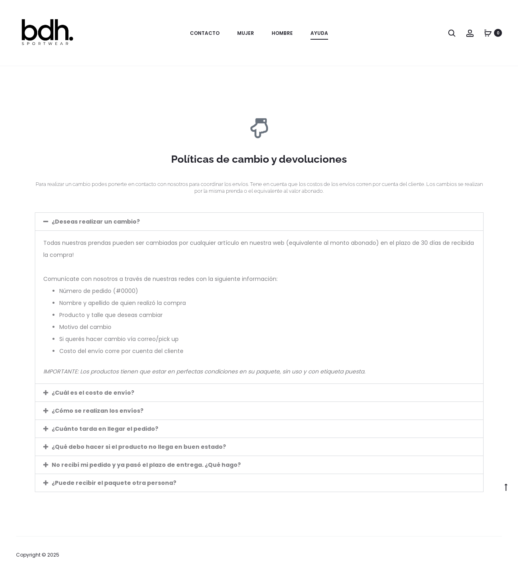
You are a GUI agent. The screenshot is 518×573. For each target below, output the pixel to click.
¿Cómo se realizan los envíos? (97, 411)
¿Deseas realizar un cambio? (96, 222)
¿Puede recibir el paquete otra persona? (114, 483)
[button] (259, 221)
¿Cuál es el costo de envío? (93, 393)
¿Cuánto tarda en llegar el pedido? (105, 429)
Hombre (282, 33)
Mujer (245, 33)
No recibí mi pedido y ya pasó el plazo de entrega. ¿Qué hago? (146, 465)
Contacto (205, 33)
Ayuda (319, 33)
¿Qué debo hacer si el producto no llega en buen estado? (139, 447)
